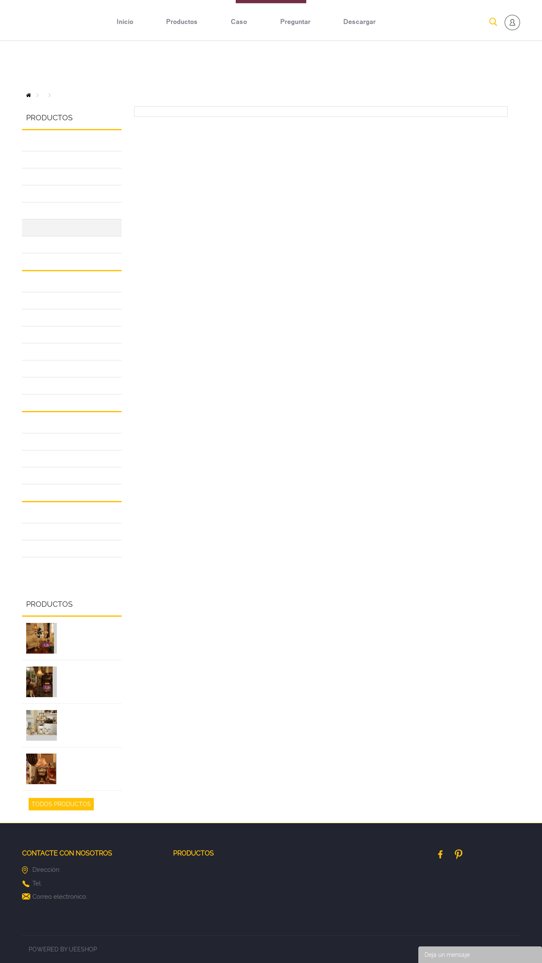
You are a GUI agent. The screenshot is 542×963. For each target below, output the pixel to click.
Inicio (28, 95)
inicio (125, 65)
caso (239, 65)
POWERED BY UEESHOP (63, 949)
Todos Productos (61, 804)
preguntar (295, 65)
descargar (359, 65)
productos (182, 65)
